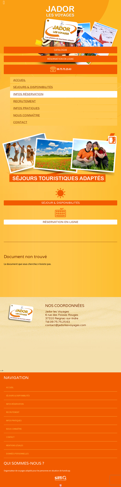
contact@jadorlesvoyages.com (65, 325)
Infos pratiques (26, 108)
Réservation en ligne (60, 222)
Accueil (19, 80)
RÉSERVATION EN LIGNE (60, 58)
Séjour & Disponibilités (60, 202)
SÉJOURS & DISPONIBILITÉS (33, 87)
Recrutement (24, 101)
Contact (20, 122)
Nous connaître (26, 115)
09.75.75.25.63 (64, 69)
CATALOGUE (60, 49)
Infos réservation (28, 94)
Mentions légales (14, 445)
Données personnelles (17, 453)
